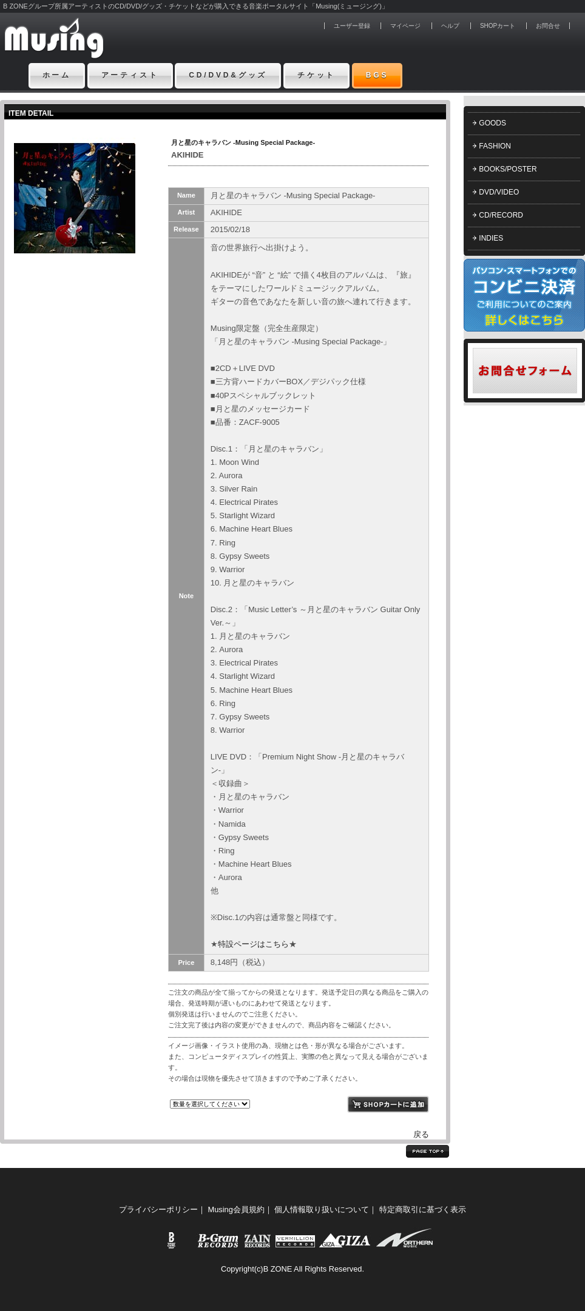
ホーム (57, 75)
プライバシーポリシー (158, 1209)
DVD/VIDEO (499, 192)
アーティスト (130, 75)
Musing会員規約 (236, 1209)
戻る (421, 1134)
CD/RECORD (501, 215)
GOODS (492, 123)
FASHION (495, 146)
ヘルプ (450, 25)
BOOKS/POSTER (507, 169)
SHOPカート (497, 25)
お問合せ (548, 25)
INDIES (491, 238)
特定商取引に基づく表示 (422, 1209)
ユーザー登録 (352, 25)
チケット (316, 75)
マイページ (405, 25)
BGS (377, 75)
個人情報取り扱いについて (321, 1209)
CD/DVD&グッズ (228, 75)
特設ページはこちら (253, 944)
